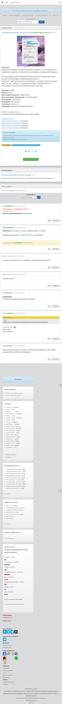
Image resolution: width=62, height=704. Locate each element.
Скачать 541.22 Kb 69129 (31, 159)
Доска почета (6, 677)
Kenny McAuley (10, 437)
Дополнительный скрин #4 (11, 128)
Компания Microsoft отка (13, 488)
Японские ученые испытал (13, 471)
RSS (34, 19)
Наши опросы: (10, 547)
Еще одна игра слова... (12, 512)
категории (29, 19)
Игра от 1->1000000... (12, 505)
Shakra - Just (10, 445)
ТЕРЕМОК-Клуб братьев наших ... (16, 508)
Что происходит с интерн (13, 482)
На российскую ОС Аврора (14, 484)
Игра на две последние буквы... (15, 514)
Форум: (26, 145)
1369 (53, 32)
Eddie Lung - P (10, 443)
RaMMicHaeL (16, 99)
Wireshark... (9, 447)
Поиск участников (7, 675)
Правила (5, 684)
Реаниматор (6, 668)
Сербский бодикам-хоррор (13, 469)
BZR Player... (9, 424)
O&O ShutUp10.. (11, 413)
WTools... (8, 422)
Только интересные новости (13, 395)
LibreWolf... (9, 407)
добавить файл (11, 454)
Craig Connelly (10, 432)
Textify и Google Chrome (11, 112)
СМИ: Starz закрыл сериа (13, 477)
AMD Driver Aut (10, 428)
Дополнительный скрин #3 (11, 125)
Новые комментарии (12, 532)
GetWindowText (8, 327)
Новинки (7, 404)
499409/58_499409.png (27, 235)
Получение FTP (7, 647)
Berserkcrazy (9, 274)
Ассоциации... (10, 518)
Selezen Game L (10, 418)
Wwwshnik (8, 256)
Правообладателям (31, 700)
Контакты (31, 702)
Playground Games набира (13, 486)
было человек (20, 190)
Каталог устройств (8, 670)
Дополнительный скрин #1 (11, 121)
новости (16, 466)
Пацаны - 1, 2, (10, 411)
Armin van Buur (10, 430)
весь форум (7, 524)
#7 (2, 206)
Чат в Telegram (6, 145)
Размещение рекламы (9, 682)
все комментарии (9, 538)
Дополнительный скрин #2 (11, 123)
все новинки (7, 457)
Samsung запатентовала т (13, 473)
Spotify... (8, 420)
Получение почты (7, 645)
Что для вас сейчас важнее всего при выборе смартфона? (30, 10)
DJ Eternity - (9, 439)
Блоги (4, 673)
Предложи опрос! (19, 604)
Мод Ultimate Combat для (13, 475)
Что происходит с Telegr (13, 479)
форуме (15, 502)
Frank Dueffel (10, 441)
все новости (7, 493)
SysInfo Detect (10, 426)
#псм (5, 320)
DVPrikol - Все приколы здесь (13, 393)
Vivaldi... (8, 409)
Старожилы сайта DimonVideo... (15, 510)
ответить (56, 220)
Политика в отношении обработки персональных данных (31, 698)
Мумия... (8, 416)
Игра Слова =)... (10, 516)
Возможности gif (7, 119)
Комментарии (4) (9, 604)
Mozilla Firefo (9, 435)
